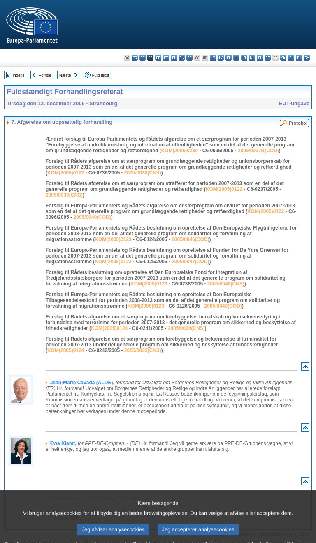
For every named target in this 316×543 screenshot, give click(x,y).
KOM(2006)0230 (179, 150)
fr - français (189, 58)
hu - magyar (236, 58)
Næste (65, 75)
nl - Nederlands (252, 58)
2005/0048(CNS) (225, 284)
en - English (182, 58)
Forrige (45, 75)
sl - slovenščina (291, 58)
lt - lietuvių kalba (228, 58)
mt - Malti (244, 58)
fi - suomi (299, 58)
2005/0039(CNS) (64, 195)
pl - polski (260, 58)
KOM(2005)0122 (65, 173)
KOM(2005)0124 (109, 328)
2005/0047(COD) (190, 262)
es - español (135, 58)
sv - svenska (307, 58)
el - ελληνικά (174, 58)
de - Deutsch (158, 58)
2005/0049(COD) (223, 306)
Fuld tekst (100, 75)
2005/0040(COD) (92, 217)
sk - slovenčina (283, 58)
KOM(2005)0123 (113, 239)
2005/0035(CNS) (142, 350)
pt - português (268, 58)
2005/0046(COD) (190, 239)
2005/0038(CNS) (142, 173)
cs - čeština (142, 58)
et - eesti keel (166, 58)
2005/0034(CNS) (186, 328)
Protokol (298, 123)
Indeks (18, 75)
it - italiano (213, 58)
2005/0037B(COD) (258, 150)
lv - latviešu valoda (221, 58)
